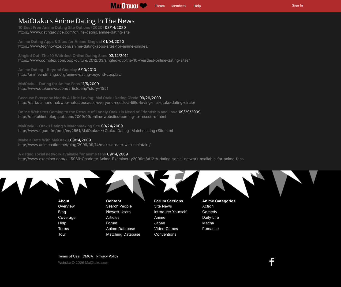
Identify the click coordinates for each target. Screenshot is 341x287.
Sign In (297, 5)
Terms (63, 228)
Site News (163, 206)
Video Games (166, 228)
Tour (62, 234)
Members (178, 6)
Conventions (165, 234)
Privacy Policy (107, 256)
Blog (62, 211)
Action (208, 206)
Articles (112, 217)
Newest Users (118, 211)
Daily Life (210, 217)
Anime (159, 217)
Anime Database (120, 228)
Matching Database (123, 234)
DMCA (88, 256)
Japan (159, 223)
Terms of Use (68, 256)
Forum (160, 6)
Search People (119, 206)
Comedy (209, 211)
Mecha (208, 223)
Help (197, 6)
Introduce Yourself (170, 211)
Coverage (66, 217)
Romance (210, 228)
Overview (66, 206)
